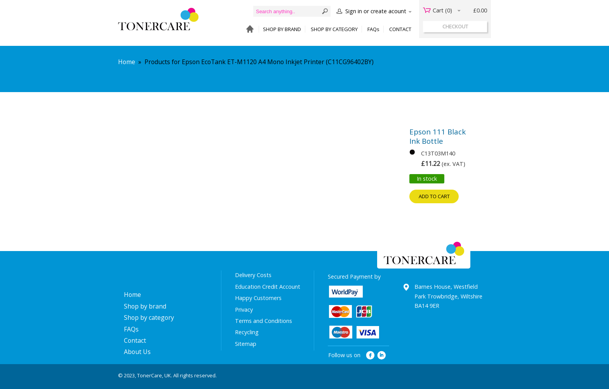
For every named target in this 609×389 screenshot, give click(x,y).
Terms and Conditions (263, 320)
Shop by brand (145, 306)
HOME (248, 29)
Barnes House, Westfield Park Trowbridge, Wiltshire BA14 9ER (448, 296)
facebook (370, 355)
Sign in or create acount (375, 11)
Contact (135, 340)
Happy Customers (258, 298)
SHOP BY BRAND (282, 29)
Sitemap (245, 343)
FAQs (373, 29)
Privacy (244, 309)
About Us (137, 351)
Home (126, 62)
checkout (455, 26)
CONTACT (400, 29)
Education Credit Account (267, 286)
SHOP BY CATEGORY (334, 29)
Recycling (247, 332)
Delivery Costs (253, 275)
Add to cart (434, 196)
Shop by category (149, 317)
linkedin (382, 355)
